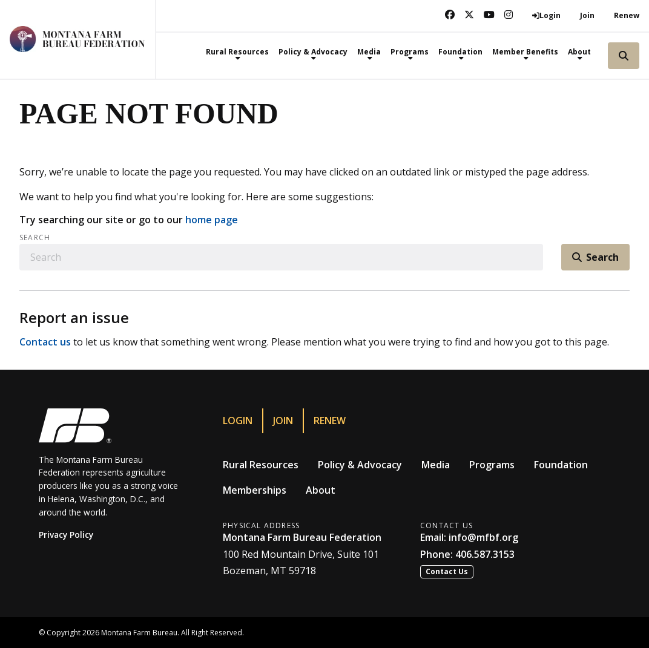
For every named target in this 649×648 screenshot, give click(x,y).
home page (211, 219)
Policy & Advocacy (360, 464)
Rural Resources (260, 464)
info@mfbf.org (483, 537)
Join (587, 15)
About (320, 490)
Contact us (45, 342)
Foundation (561, 464)
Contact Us (447, 571)
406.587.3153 (485, 554)
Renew (626, 15)
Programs (492, 464)
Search (34, 237)
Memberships (254, 490)
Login (237, 420)
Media (435, 464)
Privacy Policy (66, 534)
